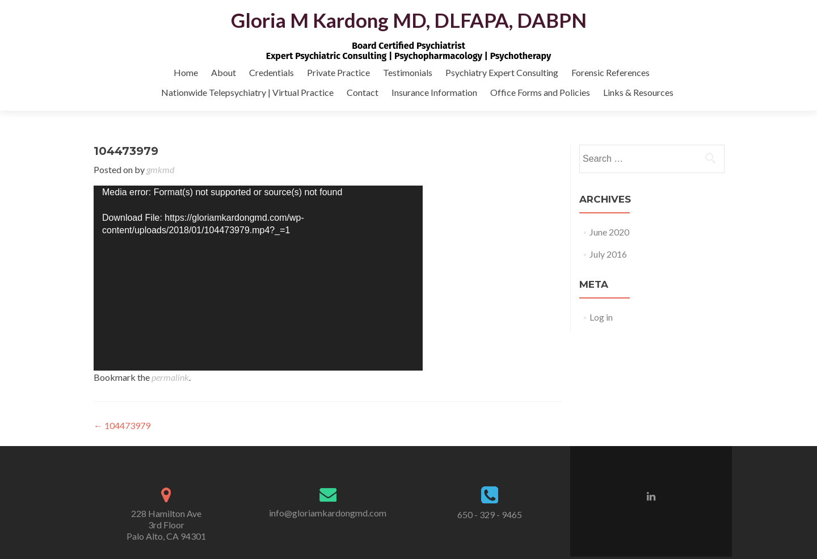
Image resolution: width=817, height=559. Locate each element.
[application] (258, 278)
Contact (362, 92)
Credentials (271, 72)
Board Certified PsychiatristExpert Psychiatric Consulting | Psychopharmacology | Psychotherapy (408, 50)
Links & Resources (638, 92)
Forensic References (610, 72)
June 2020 (609, 231)
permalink (170, 377)
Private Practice (338, 72)
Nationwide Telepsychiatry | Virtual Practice (247, 92)
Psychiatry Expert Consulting (501, 72)
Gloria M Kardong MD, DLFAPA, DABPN (409, 20)
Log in (601, 317)
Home (186, 72)
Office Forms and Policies (540, 92)
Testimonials (407, 72)
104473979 (122, 425)
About (223, 72)
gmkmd (160, 169)
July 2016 (608, 254)
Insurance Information (434, 92)
